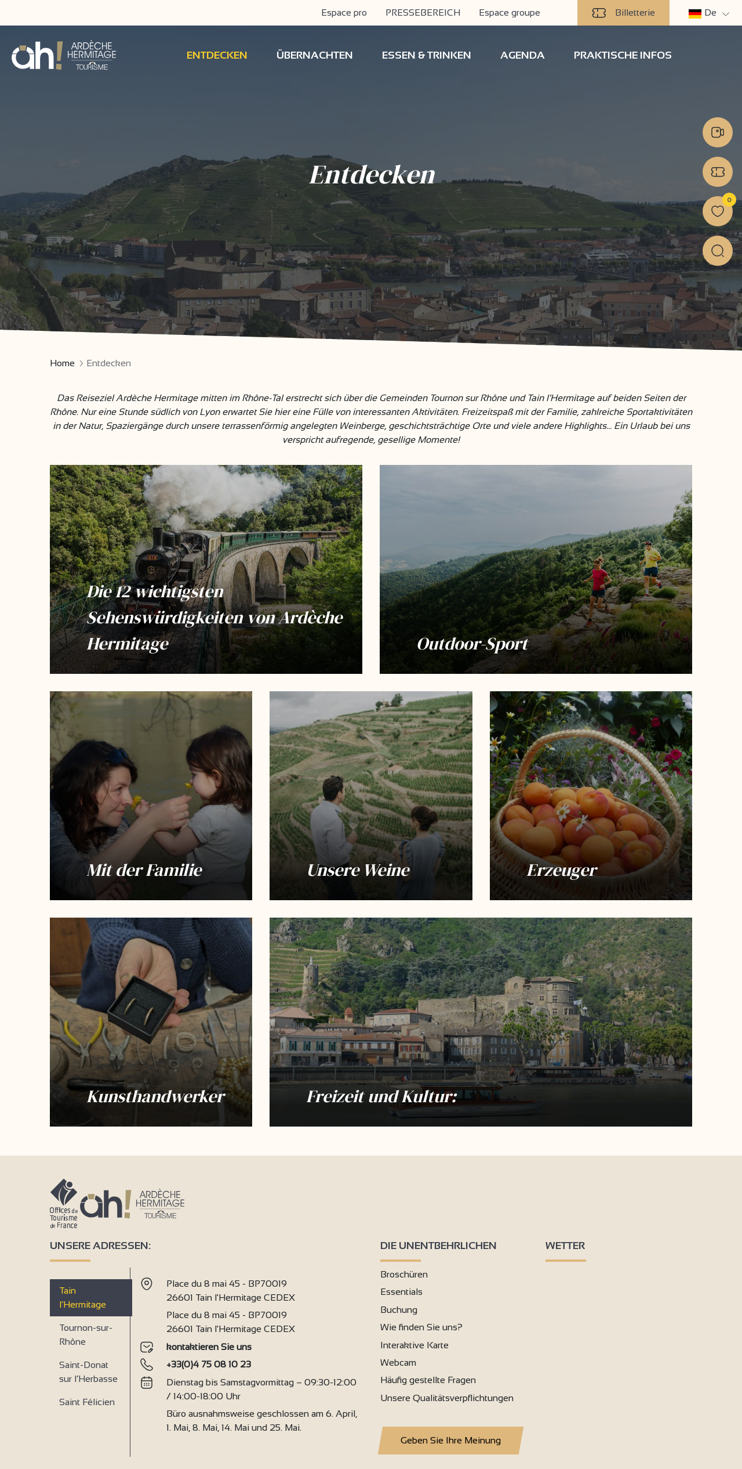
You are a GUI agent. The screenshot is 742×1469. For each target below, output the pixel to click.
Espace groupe (509, 12)
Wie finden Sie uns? (421, 1327)
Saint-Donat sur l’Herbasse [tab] (88, 1372)
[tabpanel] (251, 1357)
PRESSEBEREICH (422, 12)
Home (62, 363)
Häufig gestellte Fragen (428, 1380)
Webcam (398, 1362)
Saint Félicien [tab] (87, 1402)
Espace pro (344, 12)
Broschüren (404, 1274)
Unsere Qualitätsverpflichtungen (447, 1398)
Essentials (401, 1292)
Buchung (398, 1310)
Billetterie (623, 13)
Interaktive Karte (414, 1345)
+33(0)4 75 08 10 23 (208, 1364)
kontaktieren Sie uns (209, 1347)
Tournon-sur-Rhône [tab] (85, 1335)
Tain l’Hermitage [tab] (82, 1297)
